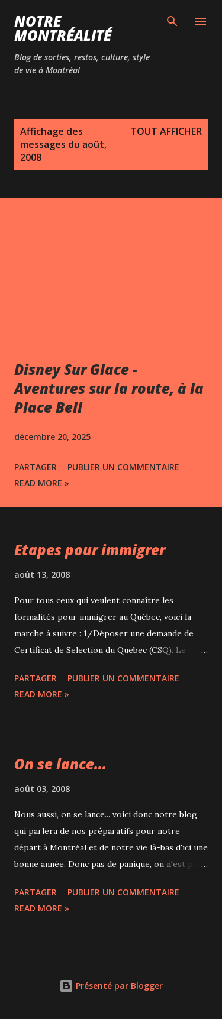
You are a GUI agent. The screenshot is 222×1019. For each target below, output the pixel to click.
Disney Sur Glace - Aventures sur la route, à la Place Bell (109, 388)
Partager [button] (35, 467)
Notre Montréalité (62, 28)
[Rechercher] (172, 21)
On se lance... (60, 764)
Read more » (41, 483)
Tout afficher (166, 131)
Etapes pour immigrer (89, 549)
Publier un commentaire (123, 467)
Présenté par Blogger (111, 985)
